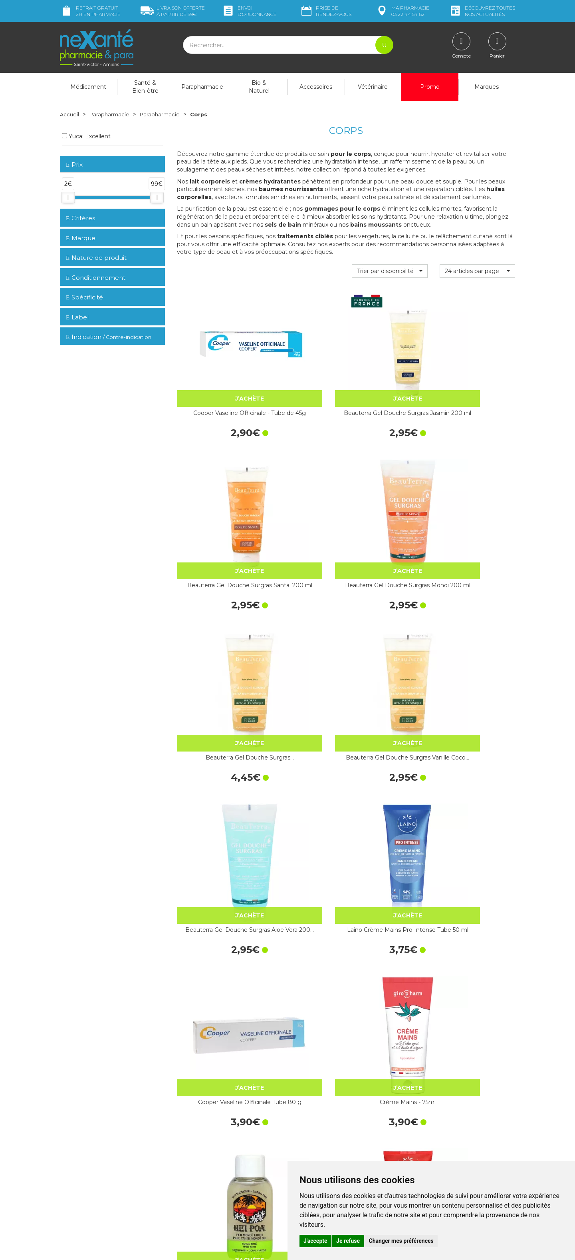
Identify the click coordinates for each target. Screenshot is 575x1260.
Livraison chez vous (435, 1119)
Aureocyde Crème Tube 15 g (302, 1009)
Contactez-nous (314, 1146)
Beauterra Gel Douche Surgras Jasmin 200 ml (302, 372)
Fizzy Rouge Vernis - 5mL (389, 754)
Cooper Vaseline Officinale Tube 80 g (214, 627)
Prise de (325, 11)
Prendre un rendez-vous (325, 1153)
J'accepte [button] (315, 1241)
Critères (80, 218)
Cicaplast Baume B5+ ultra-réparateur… (302, 881)
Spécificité (84, 297)
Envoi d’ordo (249, 11)
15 (290, 1062)
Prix (74, 164)
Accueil (70, 114)
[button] (389, 271)
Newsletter (191, 1178)
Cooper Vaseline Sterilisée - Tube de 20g (215, 881)
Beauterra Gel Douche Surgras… (214, 500)
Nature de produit (96, 257)
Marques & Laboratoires (207, 1171)
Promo (430, 86)
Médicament (88, 86)
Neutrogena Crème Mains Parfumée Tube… (214, 1009)
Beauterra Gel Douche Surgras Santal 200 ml (390, 372)
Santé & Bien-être (145, 86)
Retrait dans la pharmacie (443, 1112)
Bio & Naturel (259, 86)
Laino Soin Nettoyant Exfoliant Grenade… (477, 627)
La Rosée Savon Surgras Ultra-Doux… (214, 754)
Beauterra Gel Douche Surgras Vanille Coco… (302, 500)
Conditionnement (95, 277)
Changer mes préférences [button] (401, 1241)
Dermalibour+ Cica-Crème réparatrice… (389, 1009)
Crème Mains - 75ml (302, 622)
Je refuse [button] (348, 1241)
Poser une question (85, 1181)
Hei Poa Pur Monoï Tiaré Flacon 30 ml (389, 627)
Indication (108, 337)
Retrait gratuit (90, 11)
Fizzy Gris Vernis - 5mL (477, 749)
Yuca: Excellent (86, 136)
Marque (80, 238)
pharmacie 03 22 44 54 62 (402, 11)
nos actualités (482, 11)
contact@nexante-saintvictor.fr (100, 1168)
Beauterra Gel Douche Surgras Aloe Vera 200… (389, 500)
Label (77, 317)
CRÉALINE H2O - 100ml (302, 754)
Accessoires (315, 86)
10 (275, 1062)
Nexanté (191, 1248)
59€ (173, 11)
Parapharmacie (202, 86)
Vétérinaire (373, 86)
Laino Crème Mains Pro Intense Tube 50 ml (477, 500)
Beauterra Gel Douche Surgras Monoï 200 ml (477, 372)
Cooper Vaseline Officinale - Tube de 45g (214, 372)
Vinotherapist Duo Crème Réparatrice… (389, 881)
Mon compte (77, 1188)
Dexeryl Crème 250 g (477, 1004)
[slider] (68, 197)
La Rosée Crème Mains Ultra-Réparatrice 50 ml (477, 881)
